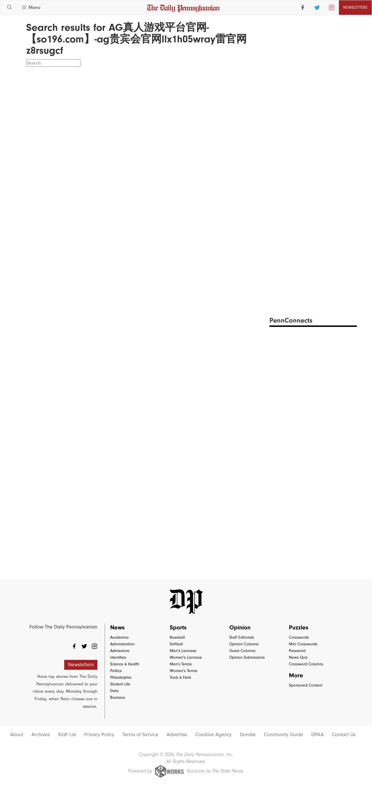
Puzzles (298, 627)
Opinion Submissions (247, 657)
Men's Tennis (181, 664)
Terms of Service (140, 735)
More (296, 675)
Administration (122, 644)
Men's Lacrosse (183, 650)
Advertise (177, 735)
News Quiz (298, 657)
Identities (118, 657)
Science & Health (124, 664)
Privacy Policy (99, 735)
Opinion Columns (244, 644)
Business (117, 697)
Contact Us (343, 735)
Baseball (177, 637)
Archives (40, 735)
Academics (119, 637)
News (117, 627)
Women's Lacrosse (186, 657)
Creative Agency (213, 735)
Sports (178, 627)
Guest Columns (242, 650)
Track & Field (180, 677)
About (16, 735)
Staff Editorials (241, 637)
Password (297, 650)
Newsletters (355, 7)
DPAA (317, 735)
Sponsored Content (305, 685)
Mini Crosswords (303, 644)
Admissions (119, 650)
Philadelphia (120, 677)
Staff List (67, 735)
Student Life (120, 684)
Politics (116, 670)
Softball (176, 644)
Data (114, 690)
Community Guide (283, 735)
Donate (248, 735)
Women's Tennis (183, 670)
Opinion (240, 627)
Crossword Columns (306, 664)
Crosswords (299, 637)
